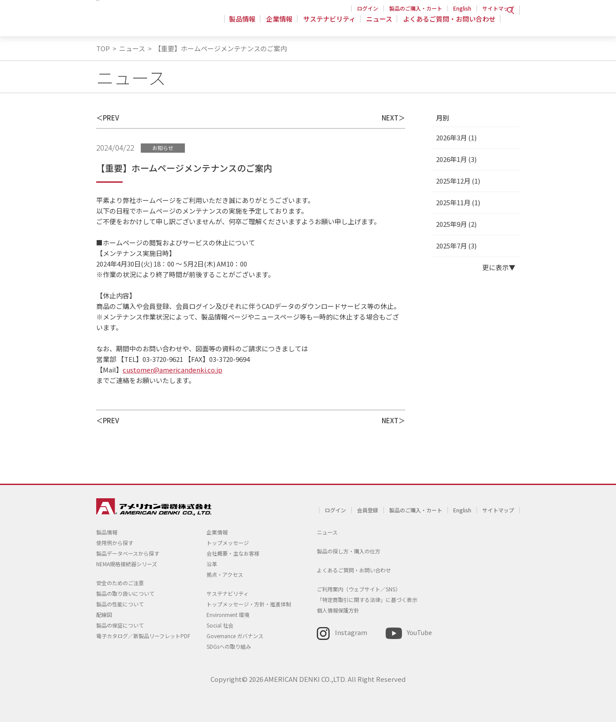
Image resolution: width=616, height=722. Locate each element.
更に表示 (495, 267)
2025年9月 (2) (456, 224)
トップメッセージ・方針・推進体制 (249, 604)
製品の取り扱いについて (125, 593)
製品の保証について (120, 625)
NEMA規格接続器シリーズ (126, 564)
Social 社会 (220, 625)
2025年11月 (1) (458, 202)
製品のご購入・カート (415, 8)
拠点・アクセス (225, 574)
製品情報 (247, 24)
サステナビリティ (332, 24)
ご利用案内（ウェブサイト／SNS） (359, 589)
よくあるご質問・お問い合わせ (449, 24)
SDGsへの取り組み (229, 646)
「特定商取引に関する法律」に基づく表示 (367, 599)
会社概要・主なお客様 (233, 553)
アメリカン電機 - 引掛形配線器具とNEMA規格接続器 (152, 22)
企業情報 (283, 24)
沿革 (212, 564)
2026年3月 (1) (456, 137)
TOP (103, 48)
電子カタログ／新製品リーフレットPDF (143, 635)
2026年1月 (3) (456, 159)
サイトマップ (498, 8)
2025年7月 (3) (456, 245)
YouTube (419, 632)
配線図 (104, 614)
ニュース (381, 24)
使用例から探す (114, 542)
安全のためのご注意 (120, 583)
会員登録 (367, 510)
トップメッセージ (228, 542)
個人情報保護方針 (338, 610)
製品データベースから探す (127, 553)
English (462, 8)
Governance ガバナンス (235, 635)
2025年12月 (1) (458, 180)
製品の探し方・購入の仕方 (348, 551)
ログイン (367, 8)
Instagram (351, 632)
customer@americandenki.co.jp (172, 369)
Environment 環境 (228, 614)
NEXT (390, 117)
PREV (111, 117)
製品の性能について (120, 604)
